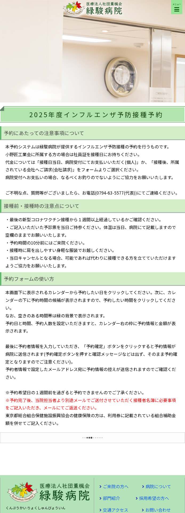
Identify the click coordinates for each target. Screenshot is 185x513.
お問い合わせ (158, 510)
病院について (158, 486)
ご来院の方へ (115, 486)
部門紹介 (111, 498)
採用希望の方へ (154, 498)
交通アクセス (115, 510)
